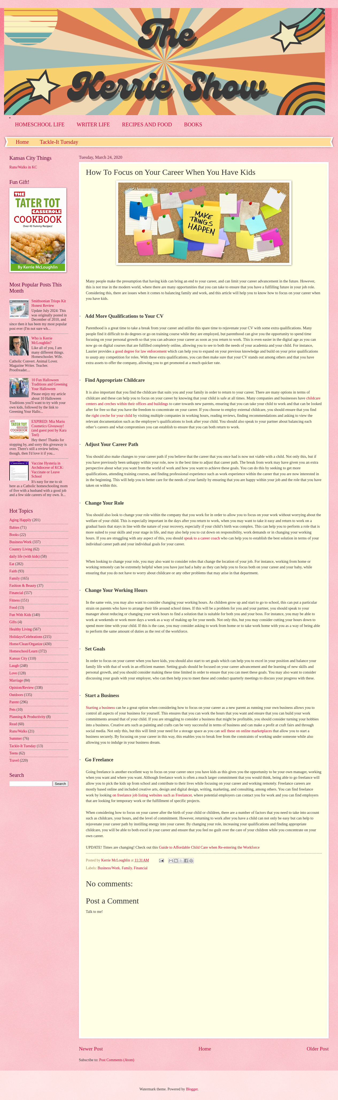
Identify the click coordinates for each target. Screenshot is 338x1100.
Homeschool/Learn (23, 651)
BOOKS (193, 124)
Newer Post (91, 1049)
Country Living (20, 549)
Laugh (14, 666)
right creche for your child (111, 415)
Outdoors (16, 695)
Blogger (192, 1089)
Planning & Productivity (27, 717)
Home (22, 142)
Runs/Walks (18, 731)
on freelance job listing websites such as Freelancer (152, 795)
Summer (15, 738)
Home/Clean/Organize (26, 644)
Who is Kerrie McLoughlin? (42, 340)
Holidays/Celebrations (25, 637)
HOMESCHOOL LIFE (39, 124)
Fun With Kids (20, 615)
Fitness (14, 600)
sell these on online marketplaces (246, 731)
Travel (14, 760)
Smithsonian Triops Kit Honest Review (49, 303)
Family (127, 868)
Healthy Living (20, 629)
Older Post (318, 1049)
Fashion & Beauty (22, 586)
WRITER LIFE (93, 124)
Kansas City (18, 658)
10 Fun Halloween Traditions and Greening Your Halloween (49, 384)
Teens (13, 753)
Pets (12, 710)
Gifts (13, 622)
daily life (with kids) (24, 556)
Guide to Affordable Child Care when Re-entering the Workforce (209, 847)
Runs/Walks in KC (23, 167)
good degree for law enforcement (141, 351)
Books (14, 535)
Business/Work (109, 868)
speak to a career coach (202, 538)
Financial (140, 868)
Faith (13, 571)
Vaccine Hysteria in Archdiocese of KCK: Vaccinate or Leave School (48, 470)
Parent (14, 702)
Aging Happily (20, 520)
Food (13, 608)
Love (13, 673)
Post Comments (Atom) (116, 1060)
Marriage (16, 680)
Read (13, 724)
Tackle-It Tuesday (59, 142)
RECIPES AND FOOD (147, 124)
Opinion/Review (21, 688)
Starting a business (100, 707)
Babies (14, 528)
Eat (11, 564)
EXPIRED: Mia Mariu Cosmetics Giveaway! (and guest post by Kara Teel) (49, 428)
